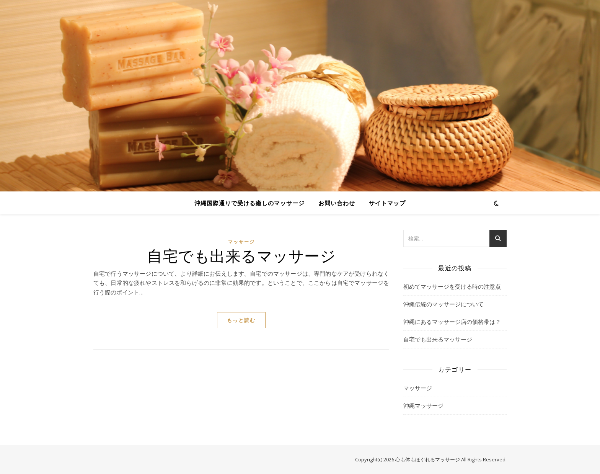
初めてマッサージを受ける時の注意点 (452, 286)
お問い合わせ (336, 203)
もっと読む (241, 320)
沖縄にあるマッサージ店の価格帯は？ (452, 321)
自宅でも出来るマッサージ (241, 255)
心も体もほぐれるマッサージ (427, 459)
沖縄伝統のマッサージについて (443, 304)
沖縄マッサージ (423, 405)
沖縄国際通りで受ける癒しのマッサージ (249, 203)
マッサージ (241, 242)
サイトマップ (387, 203)
